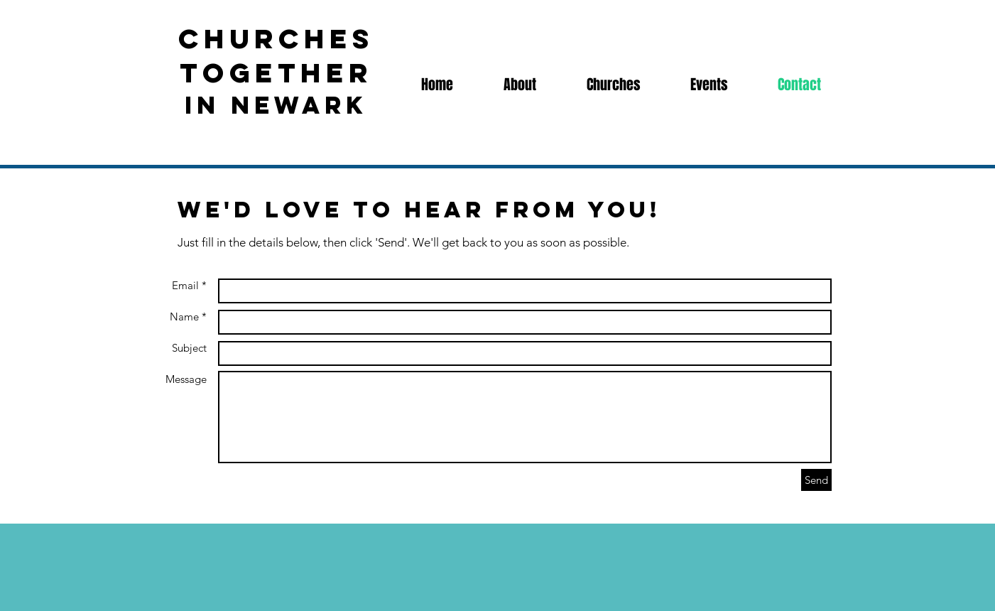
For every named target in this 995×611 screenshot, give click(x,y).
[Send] (816, 480)
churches (276, 38)
